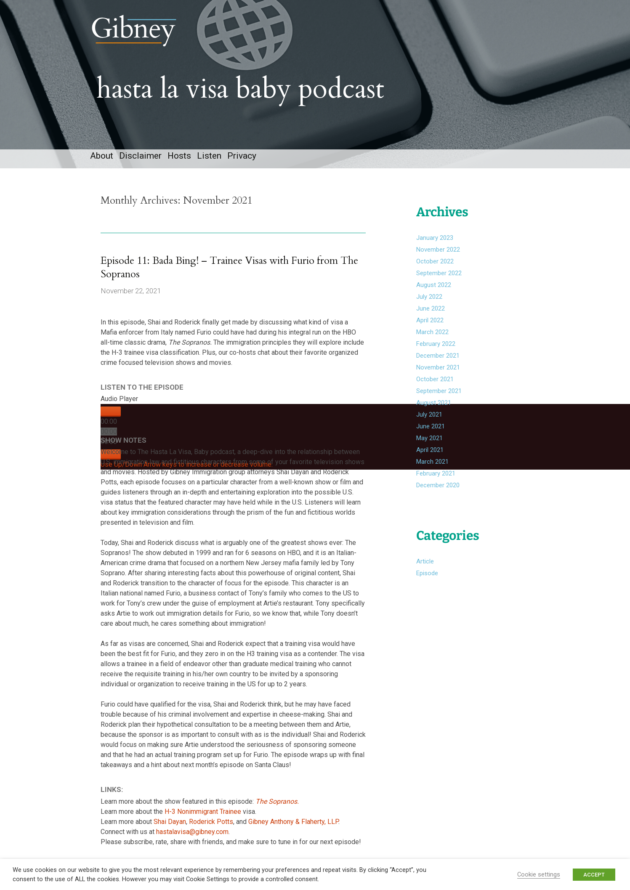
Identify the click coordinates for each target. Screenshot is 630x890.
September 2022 (439, 273)
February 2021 (435, 473)
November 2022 (438, 249)
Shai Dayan (170, 822)
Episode (427, 573)
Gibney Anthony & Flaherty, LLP (293, 822)
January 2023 (434, 238)
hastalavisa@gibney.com (192, 832)
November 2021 (438, 367)
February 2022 (435, 344)
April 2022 (430, 320)
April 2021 (430, 450)
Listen (209, 156)
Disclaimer (140, 156)
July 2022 (429, 296)
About (101, 156)
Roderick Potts (211, 822)
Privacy (241, 156)
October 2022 (435, 261)
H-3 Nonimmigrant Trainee (204, 812)
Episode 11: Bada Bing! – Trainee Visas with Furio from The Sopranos (229, 267)
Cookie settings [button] (538, 874)
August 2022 (433, 285)
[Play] (111, 411)
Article (425, 561)
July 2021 (429, 414)
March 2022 (432, 332)
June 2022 (430, 308)
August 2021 (433, 402)
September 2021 (439, 391)
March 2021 (432, 461)
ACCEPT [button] (594, 874)
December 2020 (438, 485)
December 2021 (438, 355)
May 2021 (429, 438)
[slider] (109, 432)
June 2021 (430, 426)
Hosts (179, 156)
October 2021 (435, 379)
